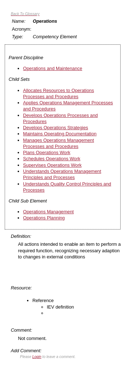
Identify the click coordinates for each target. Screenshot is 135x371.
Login (36, 357)
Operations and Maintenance (52, 68)
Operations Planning (44, 218)
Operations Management (48, 211)
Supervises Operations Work (52, 165)
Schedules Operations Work (51, 158)
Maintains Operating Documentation (59, 133)
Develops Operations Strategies (55, 127)
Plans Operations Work (46, 152)
